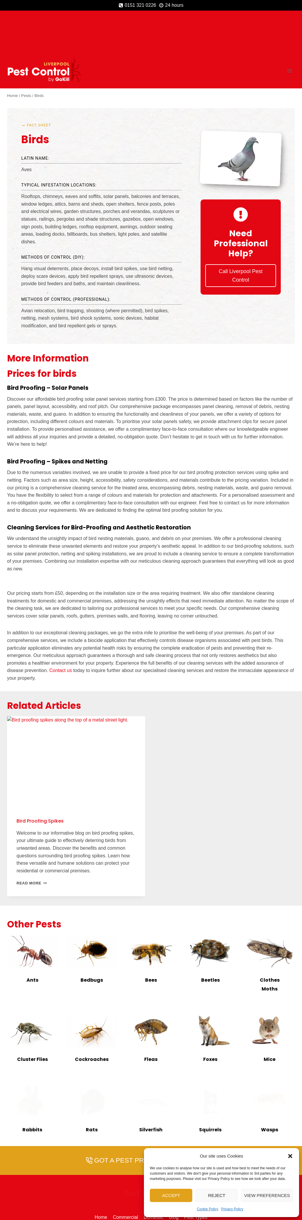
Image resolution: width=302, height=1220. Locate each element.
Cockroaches (92, 1016)
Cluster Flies (32, 1016)
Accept (171, 1195)
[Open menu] (289, 28)
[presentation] (32, 909)
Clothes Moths (270, 942)
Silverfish (151, 1087)
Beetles (210, 937)
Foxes (210, 1016)
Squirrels (210, 1087)
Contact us (60, 627)
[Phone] (134, 1193)
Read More (32, 840)
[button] (290, 1156)
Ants (32, 937)
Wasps (269, 1087)
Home (101, 1174)
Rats (92, 1087)
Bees (151, 937)
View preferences (267, 1195)
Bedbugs (92, 937)
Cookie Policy (207, 1209)
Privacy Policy (232, 1209)
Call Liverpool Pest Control (241, 236)
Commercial (125, 1174)
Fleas (150, 1016)
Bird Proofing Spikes (40, 778)
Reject (216, 1195)
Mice (269, 1016)
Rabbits (32, 1087)
